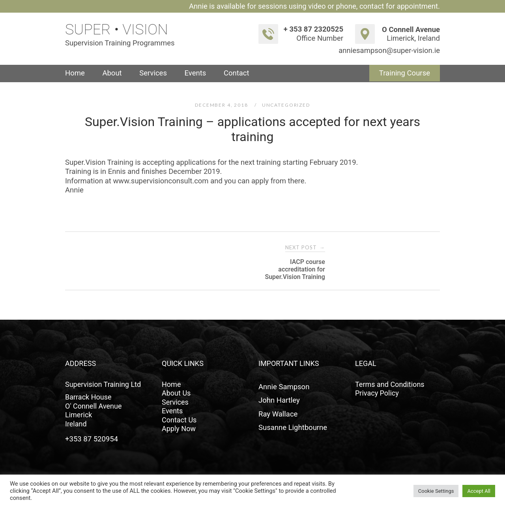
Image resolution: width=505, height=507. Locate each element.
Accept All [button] (478, 491)
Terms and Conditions (390, 384)
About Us (176, 393)
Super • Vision (116, 29)
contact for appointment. (399, 6)
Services (153, 73)
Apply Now (179, 428)
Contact (236, 73)
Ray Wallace (277, 414)
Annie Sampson (283, 387)
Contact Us (179, 420)
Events (195, 73)
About (112, 73)
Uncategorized (286, 105)
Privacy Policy (377, 393)
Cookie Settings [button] (436, 491)
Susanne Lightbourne (292, 427)
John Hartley (279, 400)
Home (75, 73)
